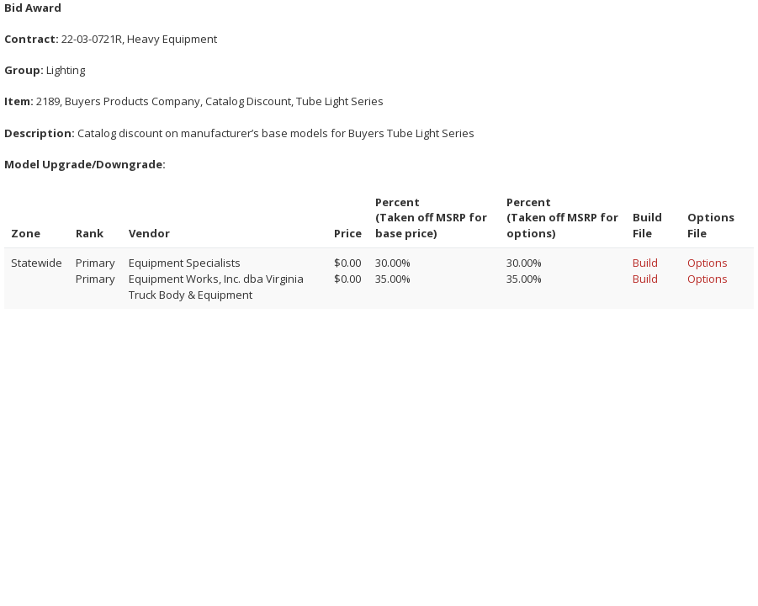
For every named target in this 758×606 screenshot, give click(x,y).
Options (707, 262)
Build (645, 262)
